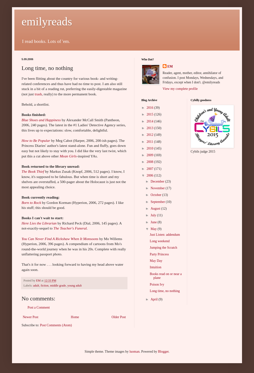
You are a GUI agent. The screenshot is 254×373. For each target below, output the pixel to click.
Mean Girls (68, 156)
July (153, 215)
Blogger (163, 351)
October (156, 195)
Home (75, 317)
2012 (150, 135)
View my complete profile (180, 89)
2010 (150, 148)
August (155, 208)
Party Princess (159, 254)
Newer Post (30, 317)
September (158, 202)
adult (36, 285)
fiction (45, 285)
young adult (74, 285)
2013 (150, 128)
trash (38, 94)
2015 (150, 114)
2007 (150, 169)
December (157, 181)
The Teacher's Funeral (70, 228)
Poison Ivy (157, 284)
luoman (134, 351)
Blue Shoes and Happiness (41, 120)
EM (170, 66)
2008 (150, 162)
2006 (150, 175)
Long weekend (160, 241)
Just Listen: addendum (165, 234)
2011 (150, 141)
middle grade (58, 285)
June (153, 222)
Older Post (119, 317)
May (153, 229)
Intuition (155, 267)
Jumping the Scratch (163, 247)
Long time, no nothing (165, 291)
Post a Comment (39, 307)
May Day (156, 261)
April (154, 299)
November (158, 188)
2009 (150, 155)
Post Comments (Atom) (56, 325)
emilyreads (47, 21)
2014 (150, 121)
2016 (150, 107)
